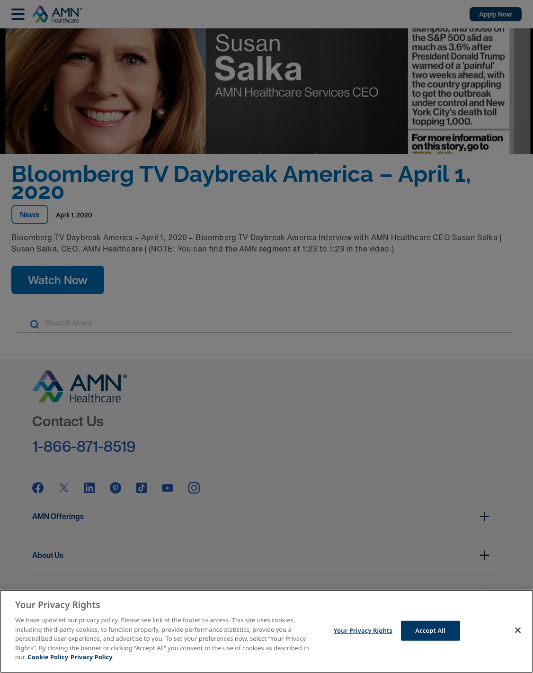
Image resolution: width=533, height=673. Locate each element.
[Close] (517, 630)
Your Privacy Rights (363, 630)
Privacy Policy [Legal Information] (92, 657)
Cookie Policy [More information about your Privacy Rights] (47, 657)
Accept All (430, 630)
